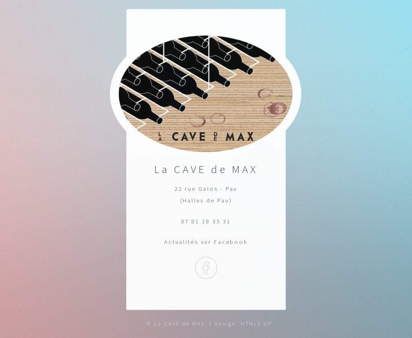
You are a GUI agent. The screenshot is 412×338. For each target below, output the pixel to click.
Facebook (206, 268)
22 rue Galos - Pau (206, 188)
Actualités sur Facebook (206, 241)
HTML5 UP (256, 323)
